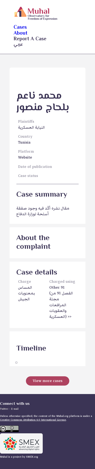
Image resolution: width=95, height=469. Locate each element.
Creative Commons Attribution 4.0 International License (33, 420)
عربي (18, 44)
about (20, 33)
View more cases (47, 381)
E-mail (14, 409)
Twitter (4, 409)
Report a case (30, 39)
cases (20, 27)
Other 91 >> (61, 302)
